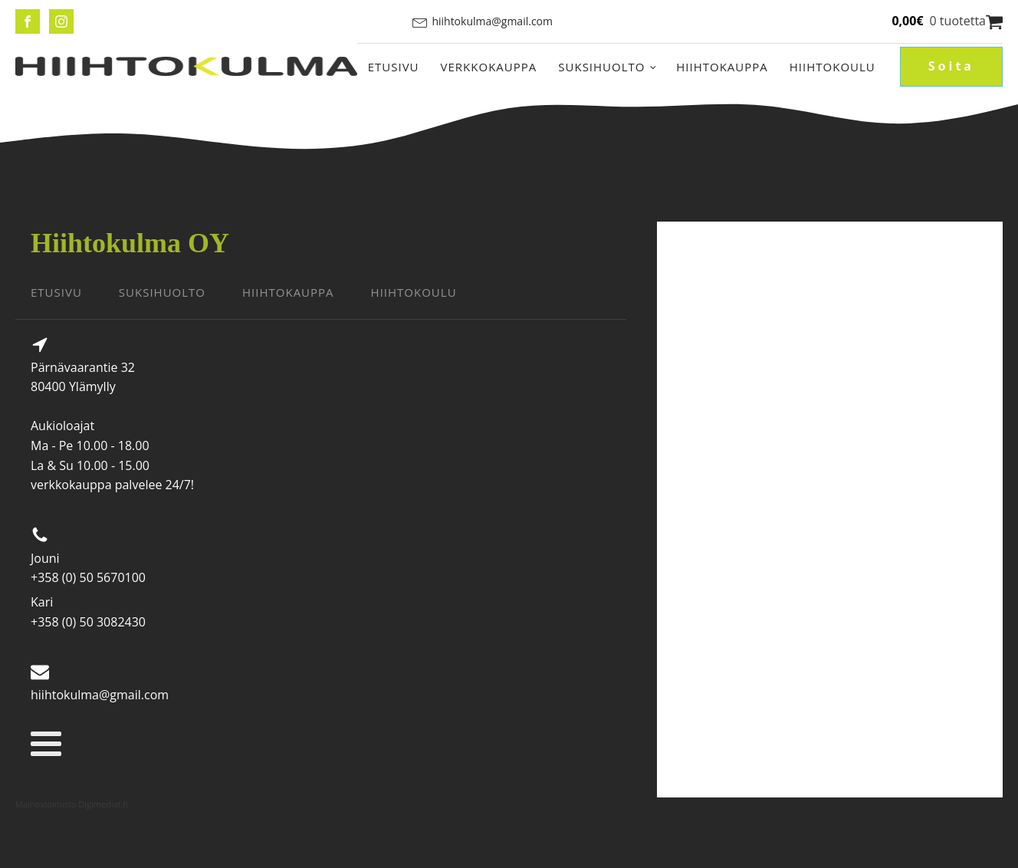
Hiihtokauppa (722, 66)
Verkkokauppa (489, 66)
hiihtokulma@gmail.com (492, 21)
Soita (951, 66)
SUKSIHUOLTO (162, 292)
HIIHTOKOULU (414, 292)
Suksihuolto (601, 66)
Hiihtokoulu (832, 66)
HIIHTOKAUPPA (288, 292)
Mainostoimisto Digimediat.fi (71, 804)
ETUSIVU (56, 292)
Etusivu (393, 66)
